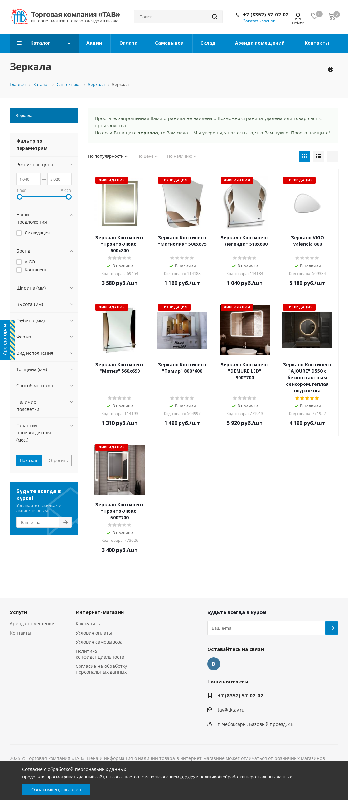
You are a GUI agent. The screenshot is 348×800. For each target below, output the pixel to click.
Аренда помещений (32, 623)
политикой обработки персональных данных (245, 777)
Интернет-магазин (100, 612)
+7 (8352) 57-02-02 (266, 14)
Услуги (18, 612)
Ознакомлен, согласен (56, 789)
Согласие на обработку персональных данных (101, 669)
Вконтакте (213, 663)
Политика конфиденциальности (100, 654)
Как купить (88, 623)
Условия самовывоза (99, 642)
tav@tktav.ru (231, 710)
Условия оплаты (94, 633)
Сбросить (58, 460)
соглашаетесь (126, 777)
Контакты (20, 633)
